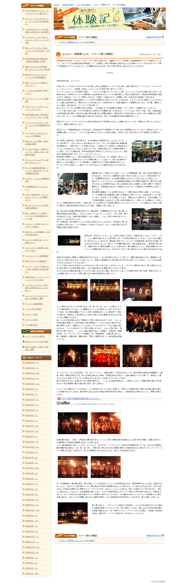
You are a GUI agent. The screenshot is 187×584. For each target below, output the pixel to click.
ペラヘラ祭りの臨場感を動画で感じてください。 (81, 399)
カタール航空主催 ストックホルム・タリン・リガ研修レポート (37, 197)
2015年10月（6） (32, 363)
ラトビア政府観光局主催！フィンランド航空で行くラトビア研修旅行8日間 (37, 170)
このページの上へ (158, 581)
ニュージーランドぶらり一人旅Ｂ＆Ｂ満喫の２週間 (37, 297)
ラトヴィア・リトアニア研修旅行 (37, 100)
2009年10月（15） (32, 510)
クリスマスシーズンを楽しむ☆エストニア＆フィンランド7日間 (37, 40)
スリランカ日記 (31, 320)
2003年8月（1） (31, 558)
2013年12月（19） (32, 373)
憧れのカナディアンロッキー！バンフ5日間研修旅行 (36, 76)
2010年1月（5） (31, 494)
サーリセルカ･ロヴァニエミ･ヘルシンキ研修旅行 (37, 134)
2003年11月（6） (32, 552)
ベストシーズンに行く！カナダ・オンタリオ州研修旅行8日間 (37, 125)
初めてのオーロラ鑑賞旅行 (36, 261)
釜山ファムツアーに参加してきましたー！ (37, 84)
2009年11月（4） (32, 505)
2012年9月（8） (31, 415)
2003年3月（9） (31, 568)
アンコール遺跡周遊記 (34, 304)
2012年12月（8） (32, 400)
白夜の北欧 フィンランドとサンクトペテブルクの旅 (37, 278)
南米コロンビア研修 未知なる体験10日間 (37, 142)
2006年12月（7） (32, 537)
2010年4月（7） (31, 479)
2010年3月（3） (31, 484)
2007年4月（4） (31, 531)
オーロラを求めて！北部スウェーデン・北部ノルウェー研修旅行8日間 (37, 152)
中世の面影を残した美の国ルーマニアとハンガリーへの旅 (37, 116)
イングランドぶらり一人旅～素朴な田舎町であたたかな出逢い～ (37, 288)
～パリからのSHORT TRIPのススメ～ (37, 92)
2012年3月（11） (32, 426)
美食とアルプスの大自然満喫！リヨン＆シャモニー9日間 (37, 68)
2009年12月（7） (32, 500)
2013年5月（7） (31, 394)
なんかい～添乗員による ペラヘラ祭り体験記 (77, 42)
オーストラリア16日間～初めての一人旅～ (37, 249)
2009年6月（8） (31, 516)
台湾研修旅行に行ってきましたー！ (37, 188)
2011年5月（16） (32, 468)
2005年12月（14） (32, 547)
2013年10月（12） (32, 384)
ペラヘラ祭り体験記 (83, 5)
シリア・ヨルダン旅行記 (35, 336)
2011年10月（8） (32, 447)
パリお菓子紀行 (31, 325)
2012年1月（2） (31, 436)
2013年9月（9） (31, 389)
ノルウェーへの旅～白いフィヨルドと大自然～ (37, 225)
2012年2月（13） (32, 431)
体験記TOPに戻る (154, 37)
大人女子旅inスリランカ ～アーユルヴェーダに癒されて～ (37, 12)
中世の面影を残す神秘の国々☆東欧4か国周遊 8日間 (37, 60)
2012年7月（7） (31, 421)
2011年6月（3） (31, 463)
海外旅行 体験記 (67, 5)
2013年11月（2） (32, 378)
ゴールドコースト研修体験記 (37, 256)
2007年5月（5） (31, 526)
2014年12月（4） (32, 368)
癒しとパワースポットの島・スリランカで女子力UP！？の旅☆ (37, 51)
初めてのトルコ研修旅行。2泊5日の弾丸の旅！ (37, 233)
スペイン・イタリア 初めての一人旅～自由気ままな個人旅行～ (37, 269)
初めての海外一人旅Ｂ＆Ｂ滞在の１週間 (37, 348)
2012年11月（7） (32, 405)
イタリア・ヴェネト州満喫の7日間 (37, 180)
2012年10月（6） (32, 410)
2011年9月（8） (31, 452)
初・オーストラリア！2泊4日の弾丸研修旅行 (37, 206)
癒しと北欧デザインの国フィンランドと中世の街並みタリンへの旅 (37, 216)
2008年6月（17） (32, 521)
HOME (56, 5)
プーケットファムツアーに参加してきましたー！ (37, 161)
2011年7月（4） (31, 458)
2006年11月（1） (32, 542)
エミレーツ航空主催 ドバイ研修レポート (37, 241)
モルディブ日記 (31, 314)
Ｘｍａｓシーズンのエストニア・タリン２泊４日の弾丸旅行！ (37, 21)
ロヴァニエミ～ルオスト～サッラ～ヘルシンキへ (37, 108)
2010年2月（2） (31, 489)
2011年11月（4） (32, 442)
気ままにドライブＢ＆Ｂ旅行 (37, 342)
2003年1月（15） (32, 574)
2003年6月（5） (31, 563)
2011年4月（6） (31, 473)
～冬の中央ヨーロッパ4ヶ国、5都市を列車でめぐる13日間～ (37, 30)
